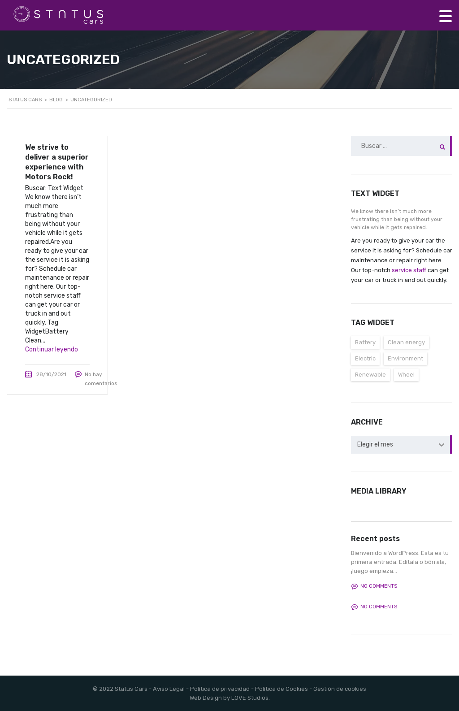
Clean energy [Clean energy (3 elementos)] (406, 342)
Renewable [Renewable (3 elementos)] (370, 374)
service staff (409, 270)
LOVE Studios (249, 697)
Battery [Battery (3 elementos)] (365, 342)
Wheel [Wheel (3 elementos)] (406, 374)
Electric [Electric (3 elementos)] (365, 358)
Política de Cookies (281, 688)
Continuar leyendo (51, 349)
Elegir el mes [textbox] (375, 444)
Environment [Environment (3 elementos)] (405, 358)
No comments (374, 586)
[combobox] (401, 445)
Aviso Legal (169, 688)
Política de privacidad (220, 688)
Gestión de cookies (339, 688)
